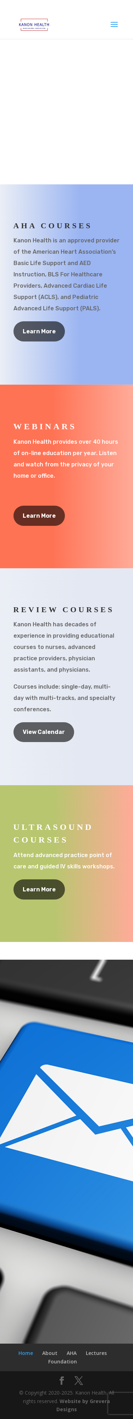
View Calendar (44, 732)
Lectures (96, 1353)
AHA (72, 1353)
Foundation (62, 1361)
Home (25, 1353)
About (49, 1353)
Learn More (39, 331)
